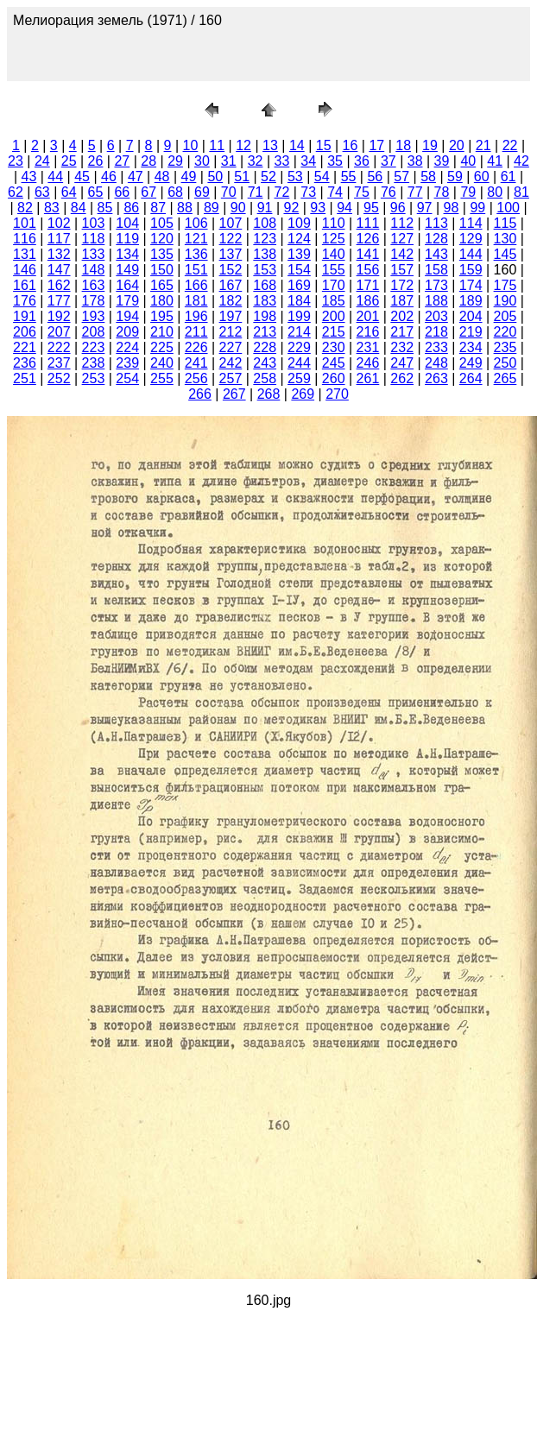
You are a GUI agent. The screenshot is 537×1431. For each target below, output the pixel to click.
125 (333, 238)
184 (299, 300)
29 (175, 161)
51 (242, 176)
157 (402, 269)
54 (322, 176)
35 (335, 161)
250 (505, 363)
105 (162, 223)
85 (105, 207)
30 (202, 161)
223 (93, 347)
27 (122, 161)
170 (333, 285)
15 (324, 145)
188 (436, 300)
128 (436, 238)
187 (402, 300)
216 (368, 332)
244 (299, 363)
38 (415, 161)
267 (234, 394)
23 (15, 161)
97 (425, 207)
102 (59, 223)
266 (200, 394)
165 (162, 285)
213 (264, 332)
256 (196, 378)
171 (368, 285)
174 (471, 285)
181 (196, 300)
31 (229, 161)
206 (24, 332)
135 (162, 254)
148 (93, 269)
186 (368, 300)
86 (131, 207)
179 (127, 300)
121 (196, 238)
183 (264, 300)
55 (349, 176)
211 (196, 332)
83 (52, 207)
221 (24, 347)
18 (403, 145)
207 (59, 332)
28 (148, 161)
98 (451, 207)
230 (333, 347)
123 (264, 238)
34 (308, 161)
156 (368, 269)
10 (191, 145)
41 (494, 161)
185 (333, 300)
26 (96, 161)
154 (299, 269)
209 (127, 332)
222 (59, 347)
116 (24, 238)
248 (436, 363)
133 (93, 254)
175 (505, 285)
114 (471, 223)
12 (243, 145)
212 (231, 332)
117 (59, 238)
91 (265, 207)
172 (402, 285)
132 (59, 254)
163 (93, 285)
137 (231, 254)
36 (362, 161)
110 (333, 223)
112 (402, 223)
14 (297, 145)
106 (196, 223)
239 (127, 363)
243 (264, 363)
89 (211, 207)
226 (196, 347)
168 (264, 285)
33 (282, 161)
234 (471, 347)
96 (398, 207)
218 (436, 332)
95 (371, 207)
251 (24, 378)
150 (162, 269)
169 (299, 285)
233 (436, 347)
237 (59, 363)
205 (505, 316)
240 (162, 363)
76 (388, 192)
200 (333, 316)
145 (505, 254)
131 (24, 254)
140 (333, 254)
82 (25, 207)
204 (471, 316)
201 (368, 316)
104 (127, 223)
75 (362, 192)
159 (471, 269)
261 (368, 378)
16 (350, 145)
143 (436, 254)
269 (302, 394)
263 (436, 378)
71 (255, 192)
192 (59, 316)
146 (24, 269)
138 (264, 254)
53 (295, 176)
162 (59, 285)
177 (59, 300)
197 (231, 316)
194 (127, 316)
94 (344, 207)
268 (269, 394)
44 (55, 176)
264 (471, 378)
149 (127, 269)
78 (442, 192)
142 (402, 254)
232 (402, 347)
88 (185, 207)
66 (122, 192)
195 (162, 316)
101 (24, 223)
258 (264, 378)
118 (93, 238)
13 (270, 145)
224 (127, 347)
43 (29, 176)
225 (162, 347)
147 (59, 269)
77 (415, 192)
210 (162, 332)
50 (215, 176)
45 (82, 176)
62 (15, 192)
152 (231, 269)
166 (196, 285)
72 (282, 192)
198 (264, 316)
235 (505, 347)
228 (264, 347)
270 (337, 394)
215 (333, 332)
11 (216, 145)
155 (333, 269)
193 (93, 316)
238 (93, 363)
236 (24, 363)
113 (436, 223)
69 (202, 192)
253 (93, 378)
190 (505, 300)
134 (127, 254)
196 (196, 316)
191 (24, 316)
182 (231, 300)
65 (96, 192)
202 (402, 316)
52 (268, 176)
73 (308, 192)
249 (471, 363)
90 (238, 207)
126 (368, 238)
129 (471, 238)
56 (374, 176)
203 (436, 316)
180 (162, 300)
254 (127, 378)
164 (127, 285)
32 (255, 161)
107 (231, 223)
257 (231, 378)
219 (471, 332)
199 (299, 316)
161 (24, 285)
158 (436, 269)
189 (471, 300)
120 (162, 238)
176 (24, 300)
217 (402, 332)
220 (505, 332)
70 (229, 192)
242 (231, 363)
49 (189, 176)
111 (368, 223)
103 (93, 223)
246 (368, 363)
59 (455, 176)
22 (510, 145)
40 (468, 161)
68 (175, 192)
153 (264, 269)
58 (428, 176)
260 (333, 378)
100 (508, 207)
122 (231, 238)
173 (436, 285)
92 (291, 207)
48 (162, 176)
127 (402, 238)
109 (299, 223)
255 (162, 378)
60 (482, 176)
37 (388, 161)
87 (158, 207)
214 (299, 332)
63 (42, 192)
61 (508, 176)
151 (196, 269)
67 (148, 192)
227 (231, 347)
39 (442, 161)
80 (494, 192)
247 (402, 363)
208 (93, 332)
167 (231, 285)
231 (368, 347)
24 (42, 161)
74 (335, 192)
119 (127, 238)
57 (401, 176)
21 (483, 145)
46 (109, 176)
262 (402, 378)
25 (69, 161)
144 (471, 254)
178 (93, 300)
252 (59, 378)
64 (69, 192)
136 (196, 254)
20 (456, 145)
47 (135, 176)
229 (299, 347)
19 (430, 145)
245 (333, 363)
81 (521, 192)
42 (521, 161)
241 (196, 363)
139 (299, 254)
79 (468, 192)
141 (368, 254)
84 (78, 207)
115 (505, 223)
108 (264, 223)
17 (376, 145)
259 (299, 378)
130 (505, 238)
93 (317, 207)
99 (477, 207)
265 (505, 378)
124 (299, 238)
